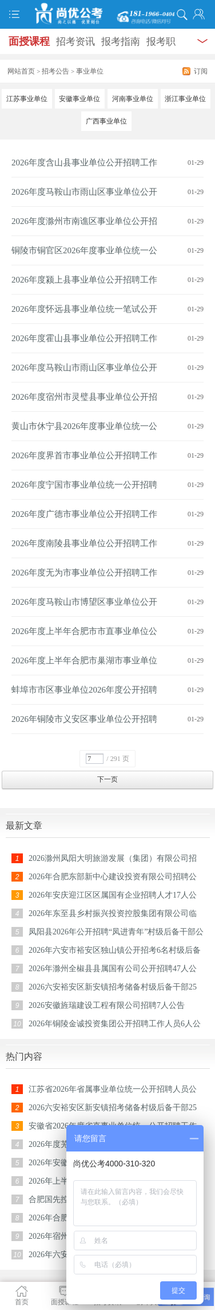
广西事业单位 (106, 121)
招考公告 (55, 71)
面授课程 (29, 41)
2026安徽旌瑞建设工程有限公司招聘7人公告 (107, 1005)
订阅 (201, 71)
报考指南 (120, 41)
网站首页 (21, 71)
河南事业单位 (132, 99)
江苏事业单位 (26, 99)
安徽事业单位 (79, 99)
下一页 (107, 779)
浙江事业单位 (185, 99)
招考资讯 (75, 41)
